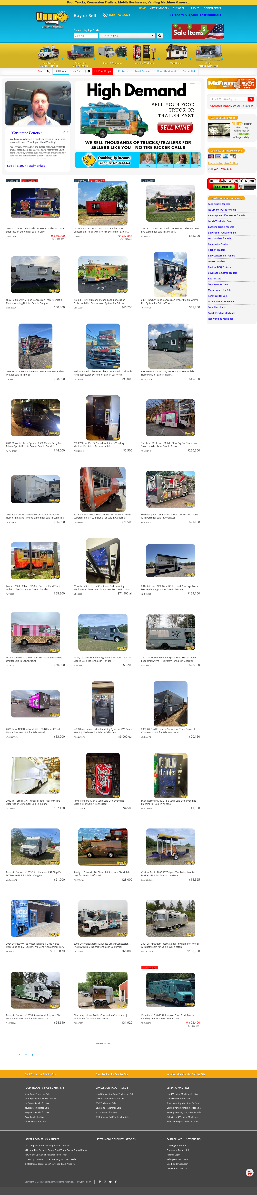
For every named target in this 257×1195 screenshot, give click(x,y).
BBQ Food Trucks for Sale (222, 232)
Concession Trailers (218, 244)
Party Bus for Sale (217, 295)
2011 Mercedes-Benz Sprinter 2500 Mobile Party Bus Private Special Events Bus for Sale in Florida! (34, 444)
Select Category (127, 35)
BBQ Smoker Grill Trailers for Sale (112, 1116)
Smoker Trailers (216, 261)
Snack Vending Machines (221, 313)
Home (142, 8)
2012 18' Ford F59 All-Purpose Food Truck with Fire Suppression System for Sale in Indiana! (33, 802)
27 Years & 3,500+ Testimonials (195, 15)
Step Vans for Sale (218, 284)
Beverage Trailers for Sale (108, 1107)
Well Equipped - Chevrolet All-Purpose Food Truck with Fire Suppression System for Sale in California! (103, 373)
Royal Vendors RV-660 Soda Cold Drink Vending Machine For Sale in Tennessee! (99, 802)
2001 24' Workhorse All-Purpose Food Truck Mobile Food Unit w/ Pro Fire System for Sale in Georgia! (168, 659)
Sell (92, 15)
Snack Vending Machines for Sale (183, 1103)
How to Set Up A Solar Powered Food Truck (45, 1154)
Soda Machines (216, 307)
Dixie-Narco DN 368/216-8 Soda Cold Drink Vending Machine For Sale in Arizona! (168, 802)
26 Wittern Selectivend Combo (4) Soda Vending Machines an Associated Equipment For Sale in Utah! (101, 587)
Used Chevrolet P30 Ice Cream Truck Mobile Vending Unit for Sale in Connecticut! (34, 659)
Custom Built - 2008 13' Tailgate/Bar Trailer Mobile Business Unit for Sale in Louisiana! (168, 874)
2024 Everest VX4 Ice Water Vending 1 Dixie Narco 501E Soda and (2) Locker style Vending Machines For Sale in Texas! (34, 947)
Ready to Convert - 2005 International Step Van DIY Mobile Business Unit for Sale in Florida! (33, 1017)
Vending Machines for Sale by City (186, 1074)
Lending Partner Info (177, 1145)
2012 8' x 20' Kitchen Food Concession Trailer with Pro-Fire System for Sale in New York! (170, 230)
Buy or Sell (180, 8)
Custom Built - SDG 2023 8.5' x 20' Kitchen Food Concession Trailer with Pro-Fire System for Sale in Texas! (100, 231)
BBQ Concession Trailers (221, 255)
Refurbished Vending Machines (182, 1116)
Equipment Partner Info (178, 1150)
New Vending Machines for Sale (182, 1121)
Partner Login (173, 1154)
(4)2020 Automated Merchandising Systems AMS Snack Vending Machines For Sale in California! (103, 730)
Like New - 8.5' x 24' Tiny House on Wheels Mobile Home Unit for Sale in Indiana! (167, 373)
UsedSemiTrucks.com (177, 1168)
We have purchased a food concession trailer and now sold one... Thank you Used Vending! (37, 140)
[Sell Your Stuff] (219, 130)
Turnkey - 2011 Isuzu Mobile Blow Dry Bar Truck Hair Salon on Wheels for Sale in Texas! (169, 444)
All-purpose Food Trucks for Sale (40, 1098)
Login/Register (212, 8)
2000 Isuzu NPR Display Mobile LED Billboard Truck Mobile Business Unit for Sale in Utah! (33, 730)
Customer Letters (26, 133)
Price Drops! (102, 71)
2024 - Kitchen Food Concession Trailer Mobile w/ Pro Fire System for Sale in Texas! (169, 301)
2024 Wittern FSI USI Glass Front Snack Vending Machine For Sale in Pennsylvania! (99, 444)
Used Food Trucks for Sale (37, 1094)
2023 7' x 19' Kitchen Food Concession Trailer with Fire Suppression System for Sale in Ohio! (35, 230)
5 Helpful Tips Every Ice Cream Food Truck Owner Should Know (55, 1150)
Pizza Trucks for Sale (34, 1116)
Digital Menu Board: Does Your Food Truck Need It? (49, 1163)
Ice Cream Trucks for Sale (222, 209)
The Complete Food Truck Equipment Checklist (47, 1145)
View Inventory (159, 8)
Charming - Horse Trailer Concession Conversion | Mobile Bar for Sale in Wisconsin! (100, 1017)
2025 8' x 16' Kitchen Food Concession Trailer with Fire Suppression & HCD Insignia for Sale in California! (102, 516)
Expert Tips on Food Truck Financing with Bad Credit (50, 1159)
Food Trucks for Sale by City (40, 1074)
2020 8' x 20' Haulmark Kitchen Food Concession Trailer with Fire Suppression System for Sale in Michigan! (99, 303)
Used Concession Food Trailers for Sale (115, 1094)
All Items (61, 71)
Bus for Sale (214, 278)
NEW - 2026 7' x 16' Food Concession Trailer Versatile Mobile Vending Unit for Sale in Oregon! (34, 301)
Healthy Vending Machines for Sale (184, 1112)
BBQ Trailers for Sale (106, 1103)
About (195, 8)
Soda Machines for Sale (178, 1098)
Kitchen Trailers (216, 249)
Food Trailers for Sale (219, 238)
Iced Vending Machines (220, 318)
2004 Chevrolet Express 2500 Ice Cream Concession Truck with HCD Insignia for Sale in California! (101, 945)
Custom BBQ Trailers (219, 267)
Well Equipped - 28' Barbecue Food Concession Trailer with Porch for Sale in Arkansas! (170, 516)
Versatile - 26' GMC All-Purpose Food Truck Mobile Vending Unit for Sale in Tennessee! (168, 1017)
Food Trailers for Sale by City (112, 1074)
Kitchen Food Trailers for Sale (110, 1098)
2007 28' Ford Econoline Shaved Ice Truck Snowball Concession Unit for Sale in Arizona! (168, 730)
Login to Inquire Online (223, 163)
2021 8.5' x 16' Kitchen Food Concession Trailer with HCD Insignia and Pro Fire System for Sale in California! (35, 516)
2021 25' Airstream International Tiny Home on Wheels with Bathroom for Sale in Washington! (170, 945)
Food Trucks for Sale (219, 203)
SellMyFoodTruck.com (177, 1159)
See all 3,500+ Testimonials (26, 166)
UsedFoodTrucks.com (177, 1163)
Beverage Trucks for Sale (36, 1107)
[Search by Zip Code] (160, 36)
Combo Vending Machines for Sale (184, 1107)
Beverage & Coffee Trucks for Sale (226, 215)
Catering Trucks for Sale (221, 226)
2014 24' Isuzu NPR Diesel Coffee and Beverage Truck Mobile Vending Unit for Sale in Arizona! (169, 587)
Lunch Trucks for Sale (220, 221)
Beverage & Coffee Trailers (222, 272)
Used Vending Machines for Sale (182, 1094)
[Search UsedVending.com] (251, 99)
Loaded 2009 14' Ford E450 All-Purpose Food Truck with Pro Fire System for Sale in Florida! (33, 587)
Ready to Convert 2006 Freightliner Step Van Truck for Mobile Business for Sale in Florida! (102, 659)
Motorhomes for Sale (219, 290)
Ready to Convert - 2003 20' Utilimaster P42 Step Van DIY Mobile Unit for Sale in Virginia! (34, 874)
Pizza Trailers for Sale (106, 1112)
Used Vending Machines (221, 301)
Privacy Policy (84, 1181)
